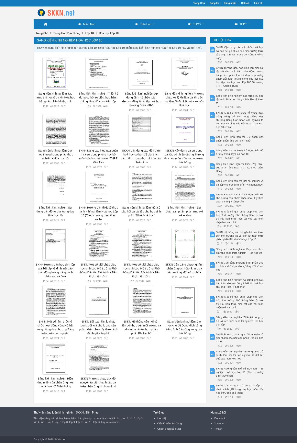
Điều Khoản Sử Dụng (169, 423)
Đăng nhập (230, 3)
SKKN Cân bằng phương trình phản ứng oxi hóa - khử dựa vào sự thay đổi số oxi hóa (184, 268)
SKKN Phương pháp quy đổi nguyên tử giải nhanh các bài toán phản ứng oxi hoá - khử (98, 382)
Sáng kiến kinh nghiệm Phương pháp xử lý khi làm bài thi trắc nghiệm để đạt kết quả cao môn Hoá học (240, 355)
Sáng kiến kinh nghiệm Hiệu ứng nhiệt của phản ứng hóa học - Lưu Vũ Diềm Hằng (55, 382)
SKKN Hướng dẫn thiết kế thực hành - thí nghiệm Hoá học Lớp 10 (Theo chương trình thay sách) (240, 372)
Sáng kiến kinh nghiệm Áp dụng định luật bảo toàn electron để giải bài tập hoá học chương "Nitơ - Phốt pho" (240, 283)
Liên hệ (258, 3)
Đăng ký (214, 3)
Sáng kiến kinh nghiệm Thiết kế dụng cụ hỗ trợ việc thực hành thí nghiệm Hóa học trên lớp (98, 97)
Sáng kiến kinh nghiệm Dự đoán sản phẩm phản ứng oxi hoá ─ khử (184, 211)
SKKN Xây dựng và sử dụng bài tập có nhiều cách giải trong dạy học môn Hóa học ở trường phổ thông (240, 389)
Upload (245, 3)
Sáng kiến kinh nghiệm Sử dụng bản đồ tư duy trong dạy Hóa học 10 (55, 211)
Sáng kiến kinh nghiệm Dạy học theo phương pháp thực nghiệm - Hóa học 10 (55, 154)
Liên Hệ (161, 418)
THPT (241, 24)
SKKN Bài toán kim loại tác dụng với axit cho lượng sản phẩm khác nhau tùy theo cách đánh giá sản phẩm (240, 198)
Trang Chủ (199, 3)
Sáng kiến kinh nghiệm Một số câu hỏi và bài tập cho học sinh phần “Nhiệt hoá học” (141, 211)
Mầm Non (86, 24)
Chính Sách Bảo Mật (169, 428)
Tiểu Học (143, 24)
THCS (194, 24)
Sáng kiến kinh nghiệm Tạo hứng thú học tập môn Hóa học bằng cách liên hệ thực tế (55, 97)
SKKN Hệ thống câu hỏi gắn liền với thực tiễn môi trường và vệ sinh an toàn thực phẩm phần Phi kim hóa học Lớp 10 (240, 236)
